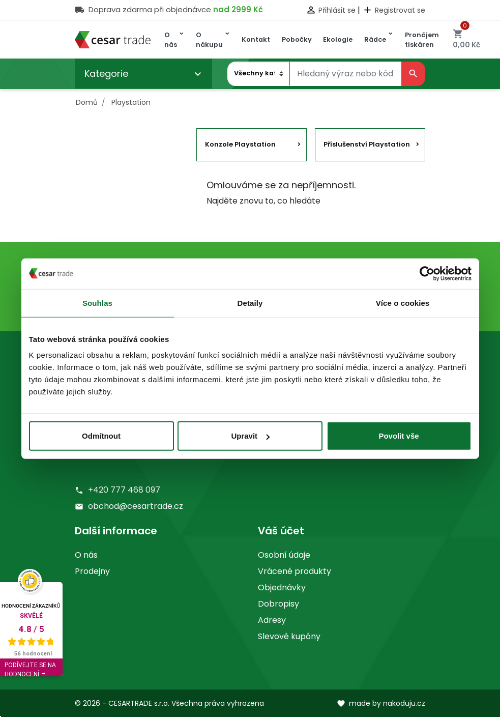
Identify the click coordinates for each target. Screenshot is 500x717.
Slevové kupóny (289, 636)
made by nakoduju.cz (381, 703)
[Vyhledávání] (345, 74)
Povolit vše (398, 436)
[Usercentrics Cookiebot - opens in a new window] (427, 273)
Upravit (250, 436)
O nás (86, 555)
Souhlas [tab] (97, 302)
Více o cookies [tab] (403, 302)
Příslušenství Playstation (366, 144)
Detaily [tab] (250, 302)
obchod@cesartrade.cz (135, 506)
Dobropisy (278, 604)
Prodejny (92, 571)
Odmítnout (101, 436)
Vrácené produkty (294, 571)
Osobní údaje (284, 555)
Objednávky (282, 587)
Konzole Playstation (240, 144)
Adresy (272, 620)
